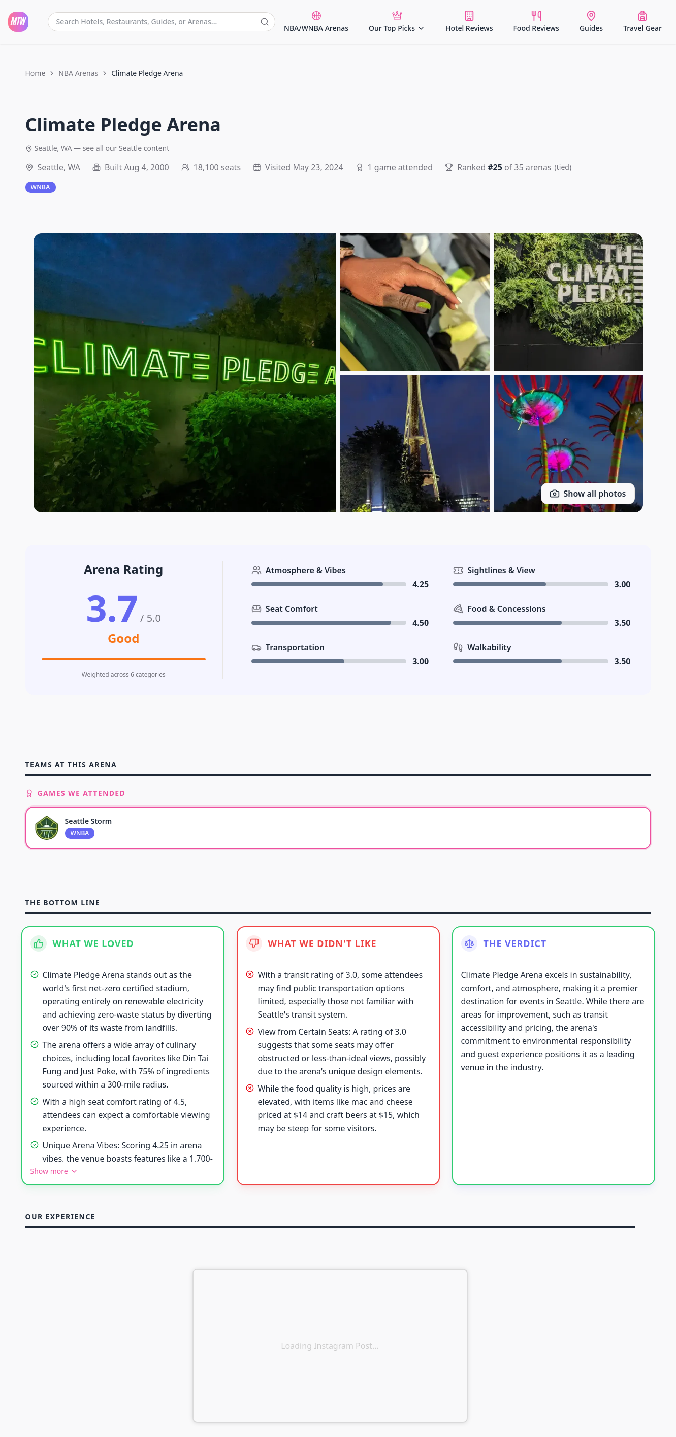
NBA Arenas (78, 73)
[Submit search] (264, 21)
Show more (54, 1171)
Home (35, 73)
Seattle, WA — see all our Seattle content (97, 148)
